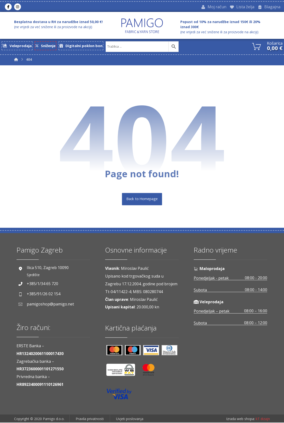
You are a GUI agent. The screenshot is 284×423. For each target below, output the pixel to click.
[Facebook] (8, 7)
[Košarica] (256, 46)
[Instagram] (17, 7)
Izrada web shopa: (240, 419)
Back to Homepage (142, 199)
